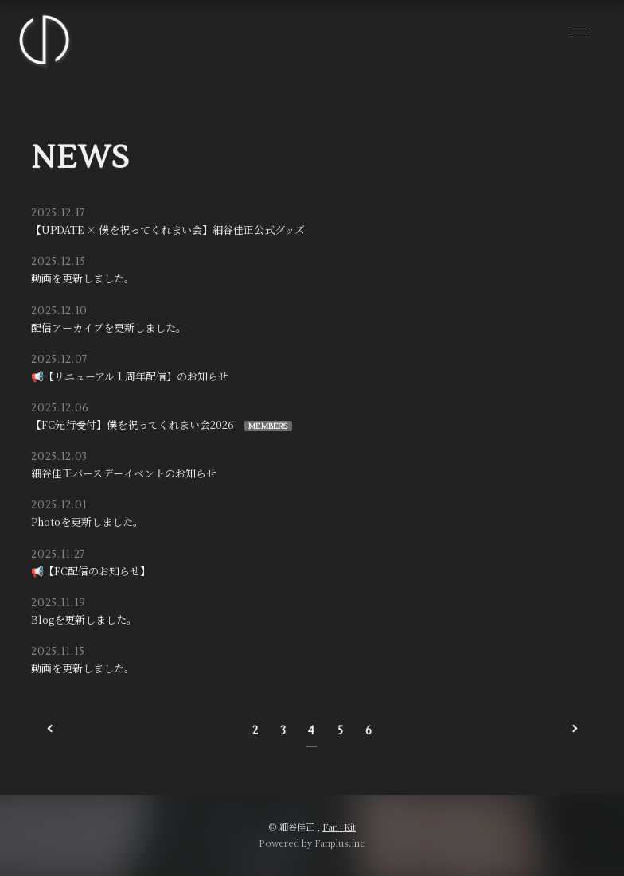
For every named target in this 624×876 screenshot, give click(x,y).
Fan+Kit (339, 826)
